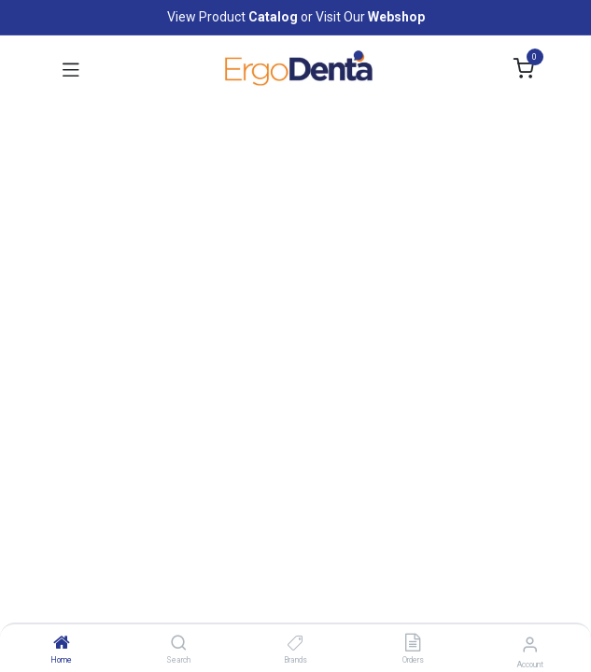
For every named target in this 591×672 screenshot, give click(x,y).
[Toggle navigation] (71, 69)
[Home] (61, 644)
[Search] (179, 644)
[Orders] (412, 644)
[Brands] (295, 644)
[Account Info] (530, 644)
